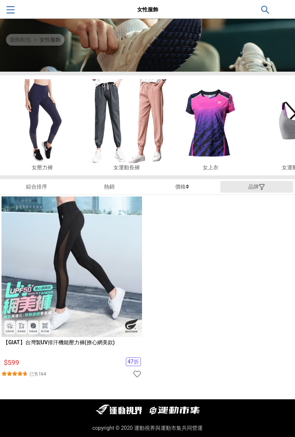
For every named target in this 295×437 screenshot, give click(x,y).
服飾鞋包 (20, 40)
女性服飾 (50, 40)
